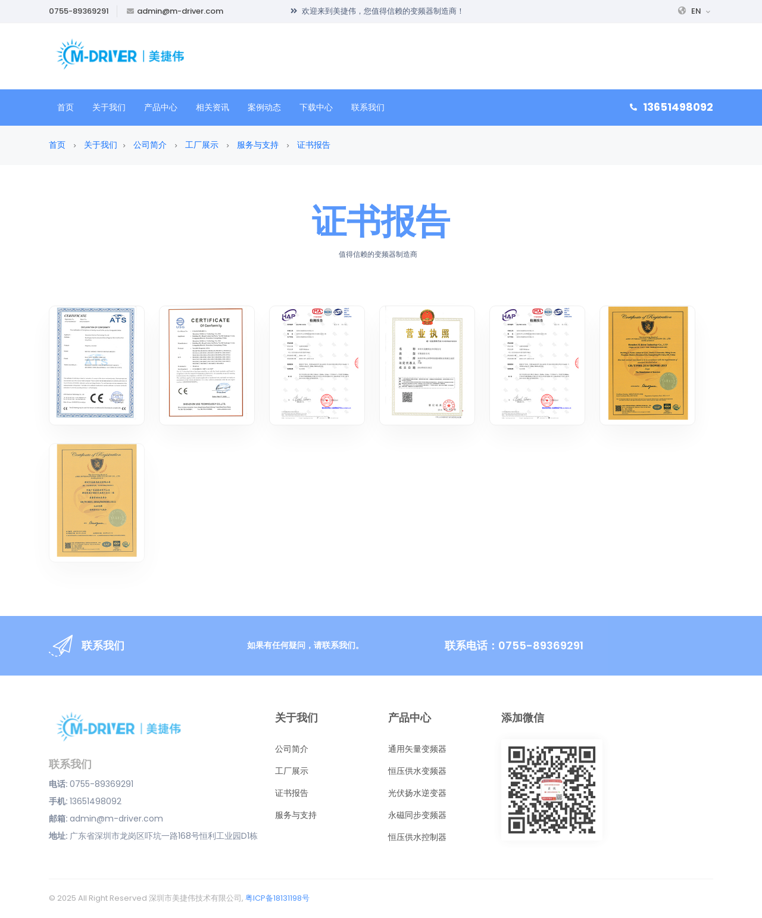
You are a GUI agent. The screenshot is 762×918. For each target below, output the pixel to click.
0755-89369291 (79, 11)
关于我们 (109, 107)
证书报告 (313, 145)
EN (694, 11)
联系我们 (368, 107)
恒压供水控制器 (417, 837)
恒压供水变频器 (417, 771)
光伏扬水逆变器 (417, 793)
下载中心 (316, 107)
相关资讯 (212, 107)
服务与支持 (258, 145)
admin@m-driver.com (180, 11)
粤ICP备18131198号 (277, 898)
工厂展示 (201, 145)
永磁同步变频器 (417, 815)
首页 (65, 107)
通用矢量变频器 (417, 749)
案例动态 (264, 107)
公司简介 (150, 145)
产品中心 (160, 107)
